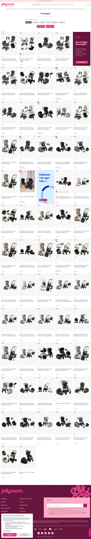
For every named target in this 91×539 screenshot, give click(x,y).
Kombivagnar (35, 22)
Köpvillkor (3, 502)
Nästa (49, 481)
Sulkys (48, 22)
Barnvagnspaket (45, 16)
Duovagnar (51, 16)
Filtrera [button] (41, 26)
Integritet (22, 508)
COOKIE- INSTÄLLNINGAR (24, 535)
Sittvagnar (42, 22)
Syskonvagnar (54, 22)
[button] (86, 5)
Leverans (22, 502)
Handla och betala (24, 505)
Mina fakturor (4, 505)
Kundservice (4, 498)
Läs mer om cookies (7, 530)
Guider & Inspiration (5, 508)
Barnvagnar (40, 16)
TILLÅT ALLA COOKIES (10, 535)
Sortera (50, 26)
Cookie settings (4, 511)
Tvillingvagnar (62, 22)
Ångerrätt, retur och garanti (26, 498)
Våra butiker (22, 511)
